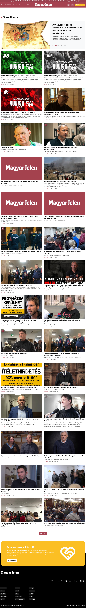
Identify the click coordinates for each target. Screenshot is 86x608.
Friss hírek (3, 588)
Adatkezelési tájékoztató (71, 605)
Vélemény (21, 4)
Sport (31, 596)
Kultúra (31, 593)
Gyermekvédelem (19, 599)
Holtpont (17, 588)
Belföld (2, 599)
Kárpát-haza (18, 596)
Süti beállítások (81, 605)
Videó (16, 593)
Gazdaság (32, 590)
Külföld (17, 590)
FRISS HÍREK (8, 4)
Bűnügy (31, 588)
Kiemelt (15, 4)
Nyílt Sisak (28, 4)
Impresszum (4, 581)
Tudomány (32, 599)
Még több (43, 533)
